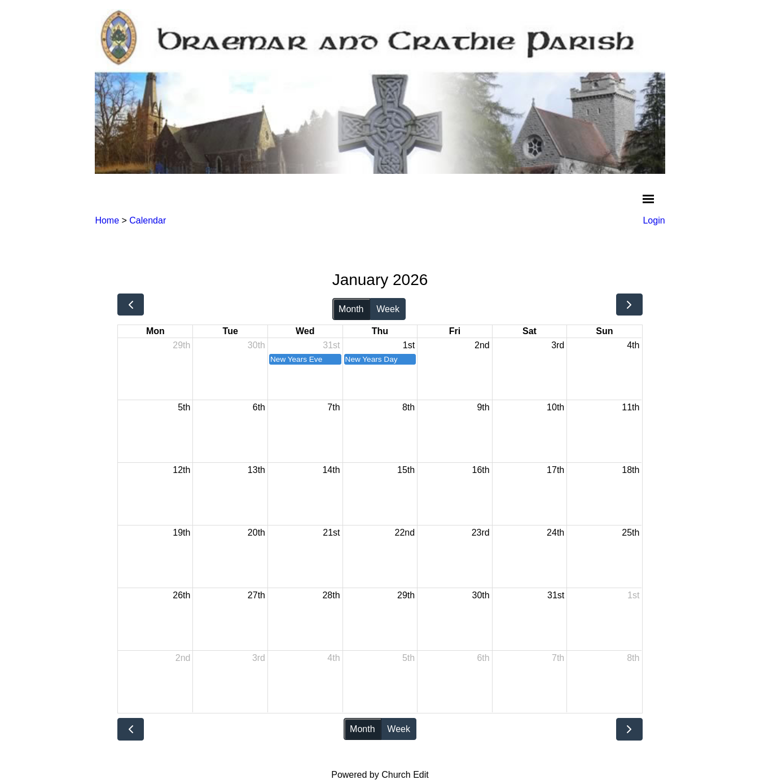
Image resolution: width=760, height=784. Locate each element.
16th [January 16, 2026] (481, 470)
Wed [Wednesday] (305, 331)
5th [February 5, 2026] (408, 658)
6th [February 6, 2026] (483, 658)
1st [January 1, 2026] (409, 345)
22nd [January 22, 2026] (405, 532)
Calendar (147, 220)
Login (654, 220)
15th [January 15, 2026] (406, 470)
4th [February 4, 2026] (333, 658)
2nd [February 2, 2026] (183, 658)
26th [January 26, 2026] (181, 595)
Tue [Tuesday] (230, 331)
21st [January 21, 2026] (331, 532)
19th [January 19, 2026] (181, 532)
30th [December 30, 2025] (256, 345)
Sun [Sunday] (604, 331)
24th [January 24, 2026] (555, 532)
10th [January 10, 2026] (555, 407)
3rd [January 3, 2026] (557, 345)
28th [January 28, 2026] (331, 595)
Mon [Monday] (155, 331)
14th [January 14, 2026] (331, 470)
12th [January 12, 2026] (181, 470)
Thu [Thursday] (380, 331)
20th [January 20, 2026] (256, 532)
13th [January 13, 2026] (256, 470)
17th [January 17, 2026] (555, 470)
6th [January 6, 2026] (259, 407)
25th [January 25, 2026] (630, 532)
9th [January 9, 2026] (483, 407)
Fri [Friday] (454, 331)
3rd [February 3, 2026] (258, 658)
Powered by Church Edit (380, 774)
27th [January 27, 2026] (256, 595)
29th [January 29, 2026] (406, 595)
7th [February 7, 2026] (558, 658)
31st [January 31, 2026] (555, 595)
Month (351, 309)
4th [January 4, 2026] (633, 345)
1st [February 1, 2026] (633, 595)
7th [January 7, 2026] (333, 407)
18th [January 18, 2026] (630, 470)
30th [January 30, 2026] (481, 595)
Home (107, 220)
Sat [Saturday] (529, 331)
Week (387, 309)
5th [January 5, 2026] (184, 407)
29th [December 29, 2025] (181, 345)
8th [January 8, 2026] (408, 407)
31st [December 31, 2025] (331, 345)
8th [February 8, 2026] (633, 658)
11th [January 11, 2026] (630, 407)
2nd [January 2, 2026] (482, 345)
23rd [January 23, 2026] (481, 532)
